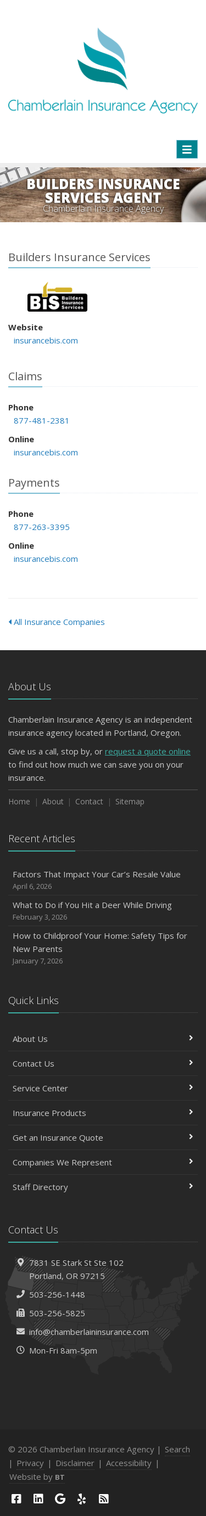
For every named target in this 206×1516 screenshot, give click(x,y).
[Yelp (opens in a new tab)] (82, 1498)
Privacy (30, 1462)
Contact (89, 801)
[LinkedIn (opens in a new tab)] (38, 1498)
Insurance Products (103, 1112)
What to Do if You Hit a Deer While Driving (103, 911)
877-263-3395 (42, 526)
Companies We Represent (103, 1162)
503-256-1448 (57, 1294)
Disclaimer (74, 1462)
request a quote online (148, 751)
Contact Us (103, 1063)
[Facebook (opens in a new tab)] (16, 1498)
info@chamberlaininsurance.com (89, 1331)
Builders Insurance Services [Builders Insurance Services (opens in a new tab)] (57, 296)
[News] (104, 1498)
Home (19, 801)
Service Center (103, 1088)
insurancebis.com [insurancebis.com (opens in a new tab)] (46, 340)
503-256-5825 (57, 1313)
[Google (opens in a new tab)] (60, 1498)
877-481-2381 (42, 420)
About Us (103, 1038)
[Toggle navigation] (187, 149)
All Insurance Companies (56, 621)
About (53, 801)
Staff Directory (103, 1186)
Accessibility (129, 1462)
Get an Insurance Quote (103, 1137)
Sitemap (129, 801)
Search (177, 1449)
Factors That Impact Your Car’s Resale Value (103, 880)
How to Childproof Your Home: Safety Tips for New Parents (103, 948)
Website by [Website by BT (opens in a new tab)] (37, 1476)
